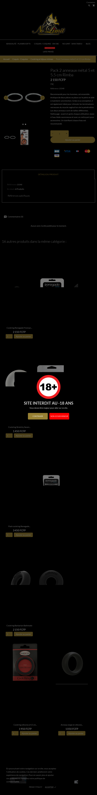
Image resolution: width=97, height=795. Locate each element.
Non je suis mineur (59, 416)
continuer (38, 416)
